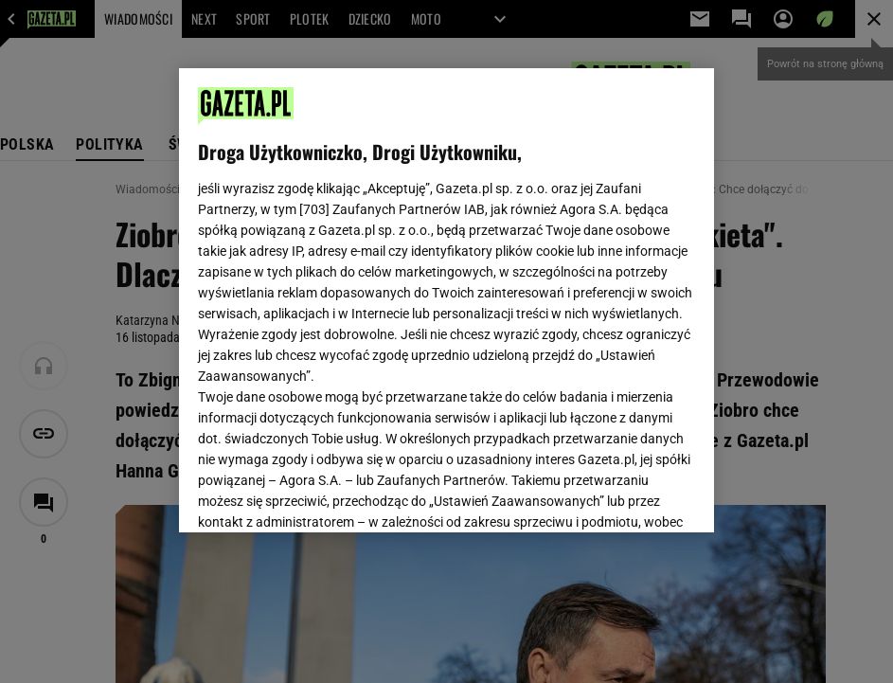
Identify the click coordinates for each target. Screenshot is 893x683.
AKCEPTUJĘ (631, 495)
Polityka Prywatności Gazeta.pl (443, 281)
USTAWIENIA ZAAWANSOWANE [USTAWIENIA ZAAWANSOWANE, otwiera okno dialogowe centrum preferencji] (321, 494)
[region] (447, 300)
